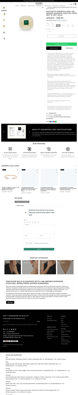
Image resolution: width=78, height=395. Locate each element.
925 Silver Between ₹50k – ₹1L (52, 390)
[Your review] (39, 229)
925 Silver (48, 5)
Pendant (42, 377)
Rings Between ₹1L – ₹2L (11, 365)
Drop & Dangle (9, 370)
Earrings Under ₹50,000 (36, 370)
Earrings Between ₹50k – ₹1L (49, 370)
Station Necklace (21, 377)
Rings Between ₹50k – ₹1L (55, 363)
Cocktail (56, 115)
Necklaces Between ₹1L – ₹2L (27, 378)
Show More (10, 302)
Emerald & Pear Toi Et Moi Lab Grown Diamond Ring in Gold (9, 188)
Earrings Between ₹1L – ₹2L (63, 370)
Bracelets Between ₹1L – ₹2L (57, 383)
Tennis (53, 377)
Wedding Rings (26, 363)
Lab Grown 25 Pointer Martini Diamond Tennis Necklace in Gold (28, 188)
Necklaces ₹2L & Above (40, 378)
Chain (14, 383)
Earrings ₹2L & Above (11, 372)
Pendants (18, 390)
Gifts (7, 357)
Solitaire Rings (18, 363)
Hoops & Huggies (22, 370)
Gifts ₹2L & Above (61, 359)
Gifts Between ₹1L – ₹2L (50, 359)
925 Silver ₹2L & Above (25, 392)
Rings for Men (34, 363)
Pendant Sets (48, 377)
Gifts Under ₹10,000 (10, 359)
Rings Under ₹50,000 (43, 363)
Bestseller (60, 116)
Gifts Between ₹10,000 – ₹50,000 (24, 359)
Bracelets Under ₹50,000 (29, 383)
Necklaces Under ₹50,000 (62, 377)
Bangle (7, 383)
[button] (9, 22)
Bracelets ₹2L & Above (11, 385)
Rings (18, 5)
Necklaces (31, 5)
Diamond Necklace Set (11, 377)
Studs (28, 370)
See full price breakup (62, 20)
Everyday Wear (29, 377)
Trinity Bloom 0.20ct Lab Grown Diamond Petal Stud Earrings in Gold (67, 188)
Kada (11, 383)
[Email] (46, 237)
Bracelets (39, 5)
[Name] (31, 237)
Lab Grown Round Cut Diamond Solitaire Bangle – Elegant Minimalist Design (48, 188)
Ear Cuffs (15, 370)
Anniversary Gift (54, 116)
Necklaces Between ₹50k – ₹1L (13, 378)
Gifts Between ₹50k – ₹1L (38, 359)
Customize (55, 5)
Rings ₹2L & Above (22, 365)
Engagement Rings (10, 363)
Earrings (24, 5)
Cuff (21, 383)
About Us (62, 5)
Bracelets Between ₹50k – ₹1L (43, 383)
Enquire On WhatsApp (61, 44)
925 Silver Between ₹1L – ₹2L (12, 392)
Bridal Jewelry (67, 116)
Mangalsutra (37, 377)
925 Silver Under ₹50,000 (38, 390)
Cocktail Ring (49, 118)
